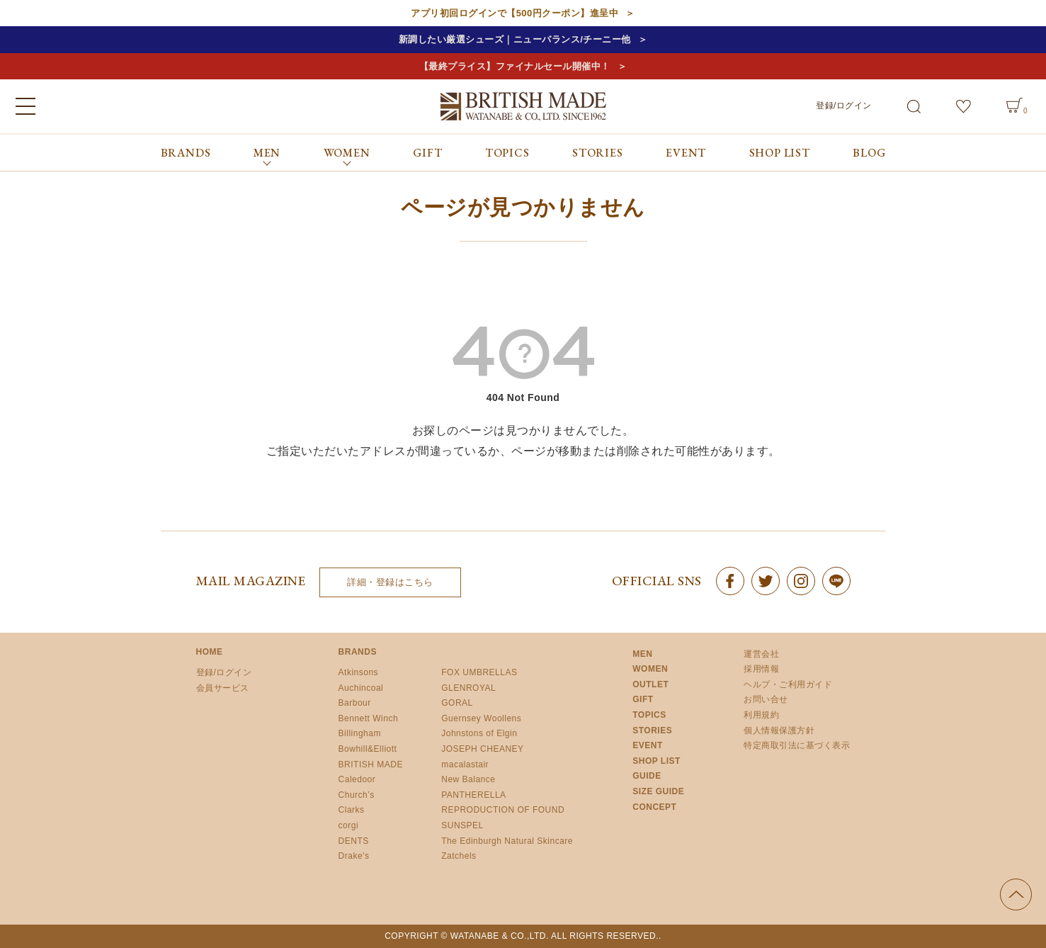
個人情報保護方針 (779, 730)
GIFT (427, 152)
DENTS (354, 841)
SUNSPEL (462, 825)
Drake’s (354, 856)
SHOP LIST (779, 152)
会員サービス (222, 688)
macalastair (465, 764)
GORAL (457, 703)
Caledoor (357, 779)
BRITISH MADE (371, 764)
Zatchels (458, 856)
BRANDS (186, 152)
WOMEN (650, 669)
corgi (349, 825)
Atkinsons (359, 672)
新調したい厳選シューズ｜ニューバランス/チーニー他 (515, 39)
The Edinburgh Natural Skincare (507, 841)
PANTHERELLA (473, 795)
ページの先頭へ (1016, 894)
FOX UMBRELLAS (479, 672)
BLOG (869, 152)
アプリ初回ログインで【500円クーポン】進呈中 (514, 13)
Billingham (360, 733)
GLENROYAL (468, 688)
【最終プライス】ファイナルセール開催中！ (514, 66)
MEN (642, 654)
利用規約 (761, 715)
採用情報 (761, 669)
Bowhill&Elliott (368, 749)
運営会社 (761, 654)
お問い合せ (766, 699)
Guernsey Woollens (481, 718)
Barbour (355, 703)
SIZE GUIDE (658, 791)
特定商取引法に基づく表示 (797, 745)
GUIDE (646, 776)
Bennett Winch (369, 718)
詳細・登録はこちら (390, 582)
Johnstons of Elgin (479, 733)
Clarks (352, 810)
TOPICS (507, 152)
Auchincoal (361, 688)
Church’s (357, 795)
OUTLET (650, 684)
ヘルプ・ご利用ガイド (788, 684)
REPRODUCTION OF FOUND (502, 810)
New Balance (468, 779)
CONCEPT (654, 807)
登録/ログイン (844, 106)
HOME (209, 652)
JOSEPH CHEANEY (482, 749)
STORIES (597, 152)
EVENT (686, 152)
